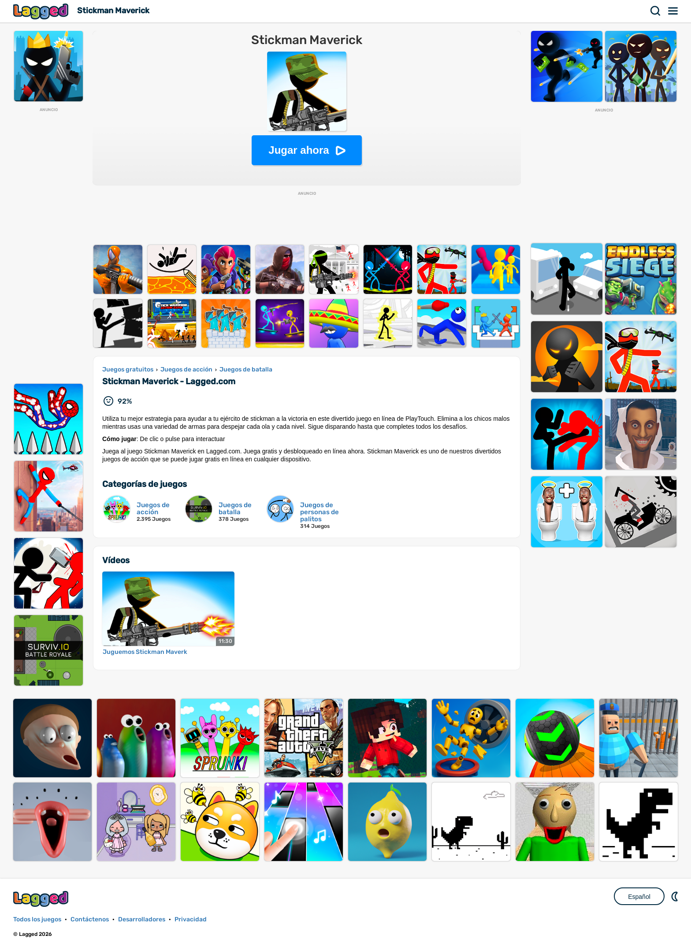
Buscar (656, 11)
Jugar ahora (298, 150)
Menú (673, 11)
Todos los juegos (37, 919)
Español (639, 896)
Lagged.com (42, 898)
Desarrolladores (141, 919)
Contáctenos (90, 919)
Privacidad (191, 919)
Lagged (42, 11)
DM (675, 896)
